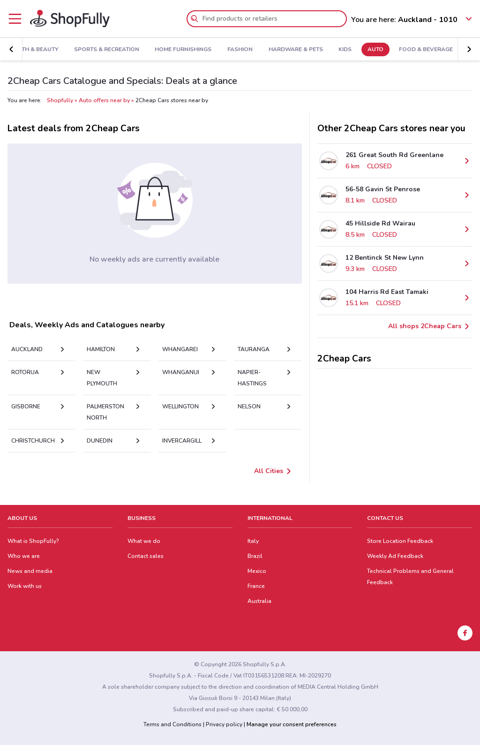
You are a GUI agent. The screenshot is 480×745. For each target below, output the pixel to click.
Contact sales (146, 556)
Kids (341, 49)
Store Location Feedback (400, 541)
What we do (144, 541)
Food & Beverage (423, 49)
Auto (372, 49)
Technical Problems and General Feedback (410, 576)
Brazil (255, 556)
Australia (259, 601)
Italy (253, 541)
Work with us (25, 586)
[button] (11, 49)
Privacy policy (224, 724)
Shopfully (60, 100)
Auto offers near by (104, 100)
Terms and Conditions (172, 724)
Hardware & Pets (292, 49)
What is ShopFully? (33, 541)
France (256, 586)
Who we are (24, 556)
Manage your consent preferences (292, 724)
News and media (30, 571)
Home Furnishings (179, 49)
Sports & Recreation (103, 49)
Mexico (257, 571)
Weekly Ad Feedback (395, 556)
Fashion (236, 49)
